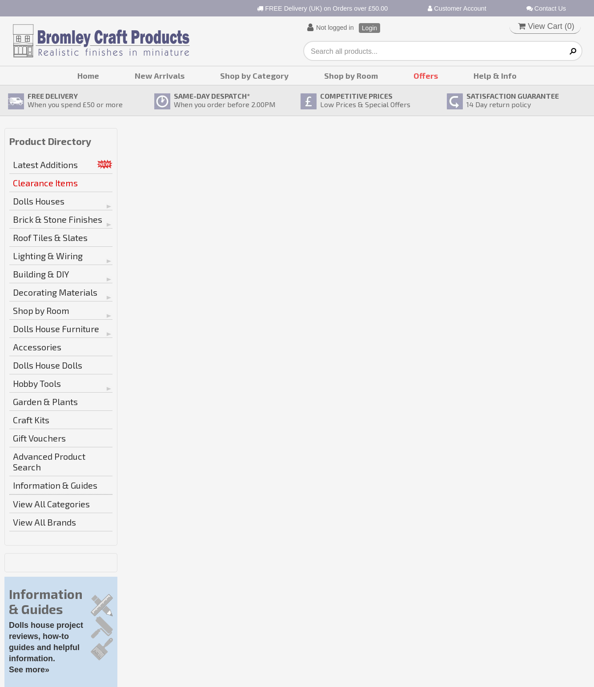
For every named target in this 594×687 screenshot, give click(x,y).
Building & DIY (41, 274)
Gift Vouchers (39, 438)
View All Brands (44, 522)
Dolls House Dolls (47, 365)
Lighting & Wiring (48, 255)
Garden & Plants (45, 401)
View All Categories (51, 503)
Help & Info (495, 75)
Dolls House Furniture (56, 328)
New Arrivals (160, 75)
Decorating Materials (55, 292)
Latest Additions (45, 164)
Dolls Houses (38, 201)
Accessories (37, 346)
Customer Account (457, 8)
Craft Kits (31, 419)
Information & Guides (55, 485)
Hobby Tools (37, 383)
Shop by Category (254, 75)
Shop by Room (351, 75)
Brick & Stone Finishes (57, 219)
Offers (425, 75)
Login (369, 28)
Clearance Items (45, 182)
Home (88, 75)
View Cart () (546, 26)
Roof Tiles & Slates (50, 237)
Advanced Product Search (49, 461)
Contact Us (546, 8)
